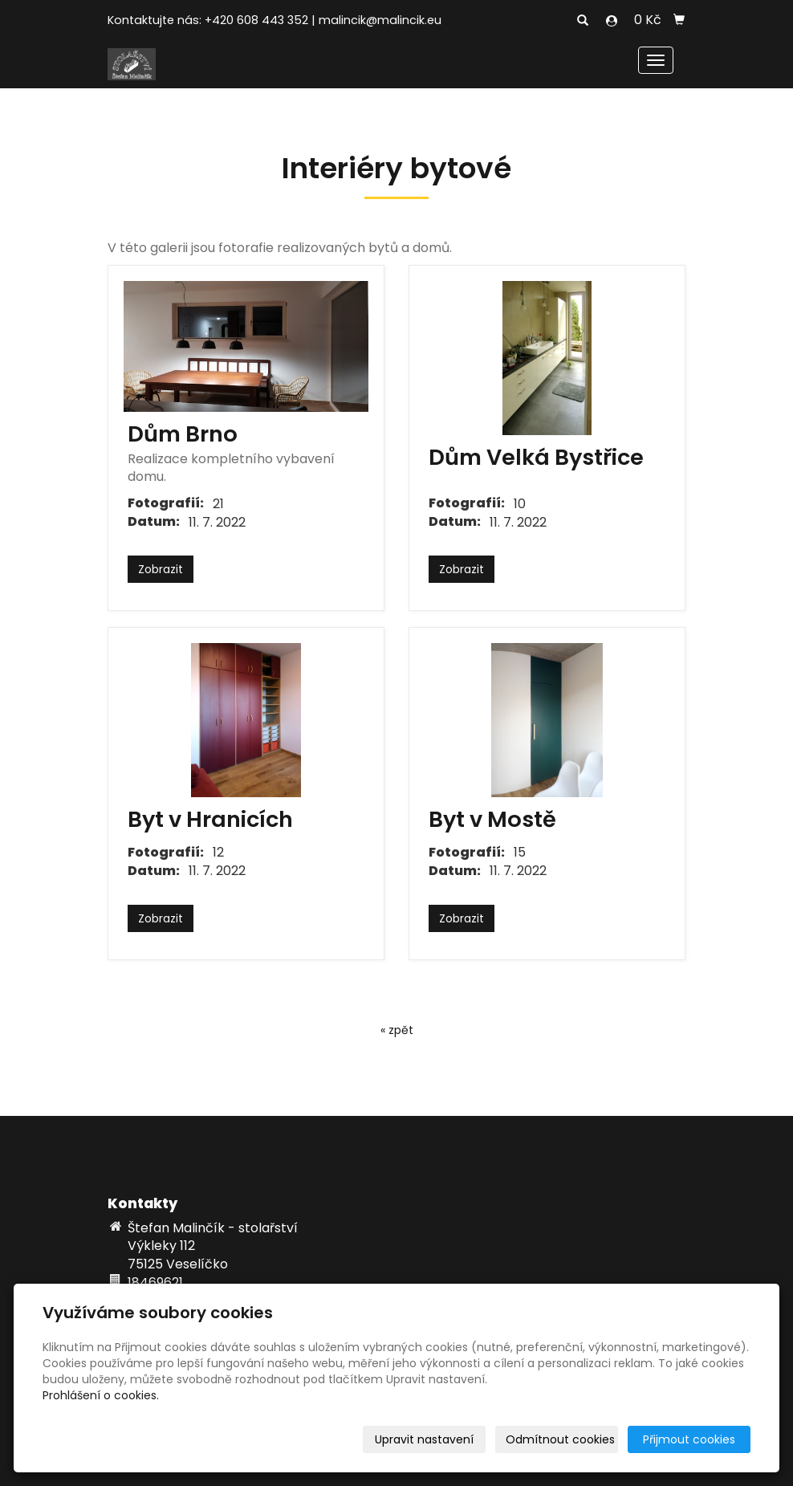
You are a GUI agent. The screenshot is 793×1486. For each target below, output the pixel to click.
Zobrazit (160, 569)
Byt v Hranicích (210, 819)
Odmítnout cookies (560, 1439)
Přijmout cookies (689, 1439)
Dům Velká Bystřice (536, 457)
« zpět (396, 1030)
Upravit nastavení (424, 1439)
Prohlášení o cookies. (101, 1395)
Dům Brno (183, 434)
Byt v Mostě (492, 819)
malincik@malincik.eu (380, 20)
